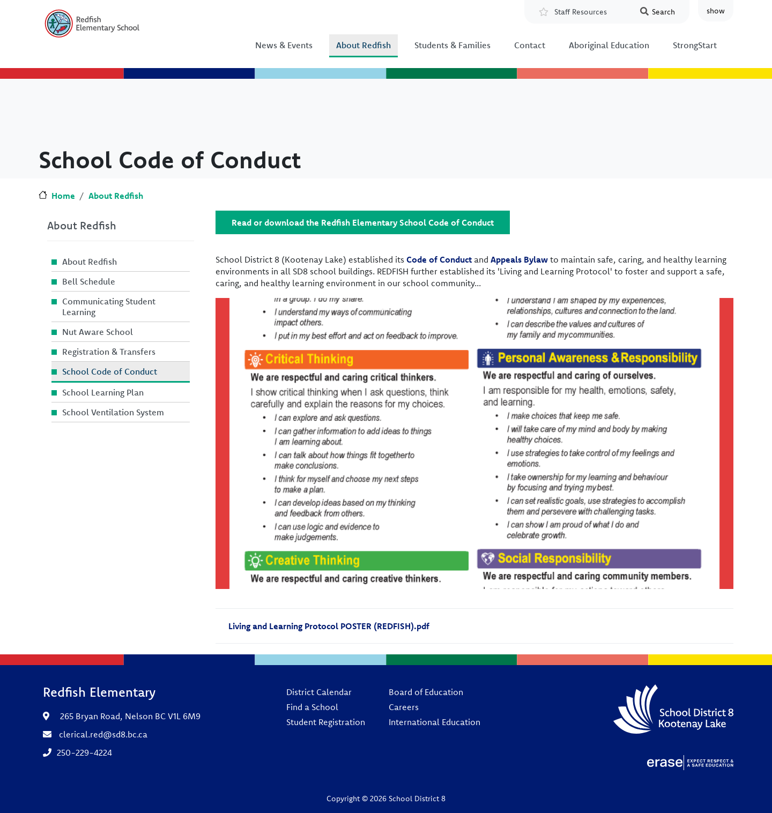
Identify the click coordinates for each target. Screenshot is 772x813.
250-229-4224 (84, 752)
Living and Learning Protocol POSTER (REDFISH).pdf (328, 626)
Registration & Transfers (108, 351)
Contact (529, 45)
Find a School (312, 707)
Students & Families (452, 45)
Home (63, 195)
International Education (434, 722)
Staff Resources (580, 12)
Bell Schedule (88, 281)
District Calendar (319, 692)
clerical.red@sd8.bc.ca (103, 734)
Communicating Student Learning (108, 306)
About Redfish (363, 45)
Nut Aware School (97, 331)
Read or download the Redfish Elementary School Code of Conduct (363, 222)
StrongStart (695, 45)
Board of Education (426, 692)
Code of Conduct (439, 259)
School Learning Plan (103, 392)
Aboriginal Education (609, 45)
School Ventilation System (113, 412)
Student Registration (325, 722)
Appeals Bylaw (519, 259)
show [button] (716, 11)
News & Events (284, 45)
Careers (404, 707)
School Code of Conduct (109, 371)
